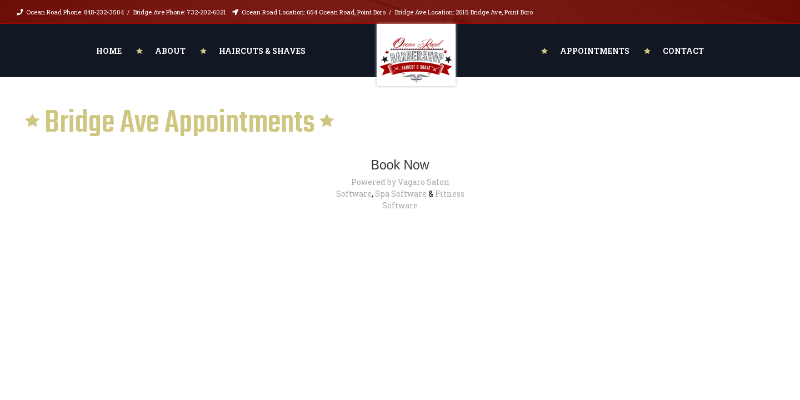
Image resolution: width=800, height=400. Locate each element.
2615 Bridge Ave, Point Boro (494, 12)
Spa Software (401, 193)
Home (109, 51)
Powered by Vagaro (388, 182)
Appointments (594, 51)
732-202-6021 (206, 12)
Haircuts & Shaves (262, 51)
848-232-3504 (104, 12)
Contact (683, 51)
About (170, 51)
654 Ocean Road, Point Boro (346, 12)
